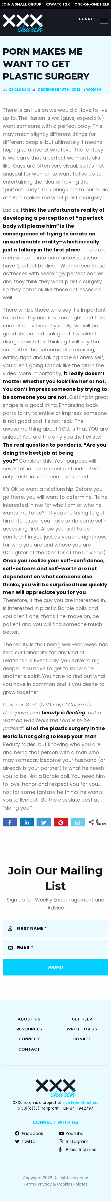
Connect (29, 1038)
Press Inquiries (77, 1149)
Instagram (73, 1141)
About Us (29, 1019)
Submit (55, 967)
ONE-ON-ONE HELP (92, 4)
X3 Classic (19, 89)
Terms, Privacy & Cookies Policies (55, 1184)
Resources (29, 1029)
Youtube (71, 1133)
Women (93, 89)
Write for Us (81, 1029)
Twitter (26, 1141)
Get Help (82, 1019)
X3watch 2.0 (58, 4)
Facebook (29, 1133)
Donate (87, 19)
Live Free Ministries (80, 1102)
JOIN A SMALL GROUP (22, 4)
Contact (29, 1049)
